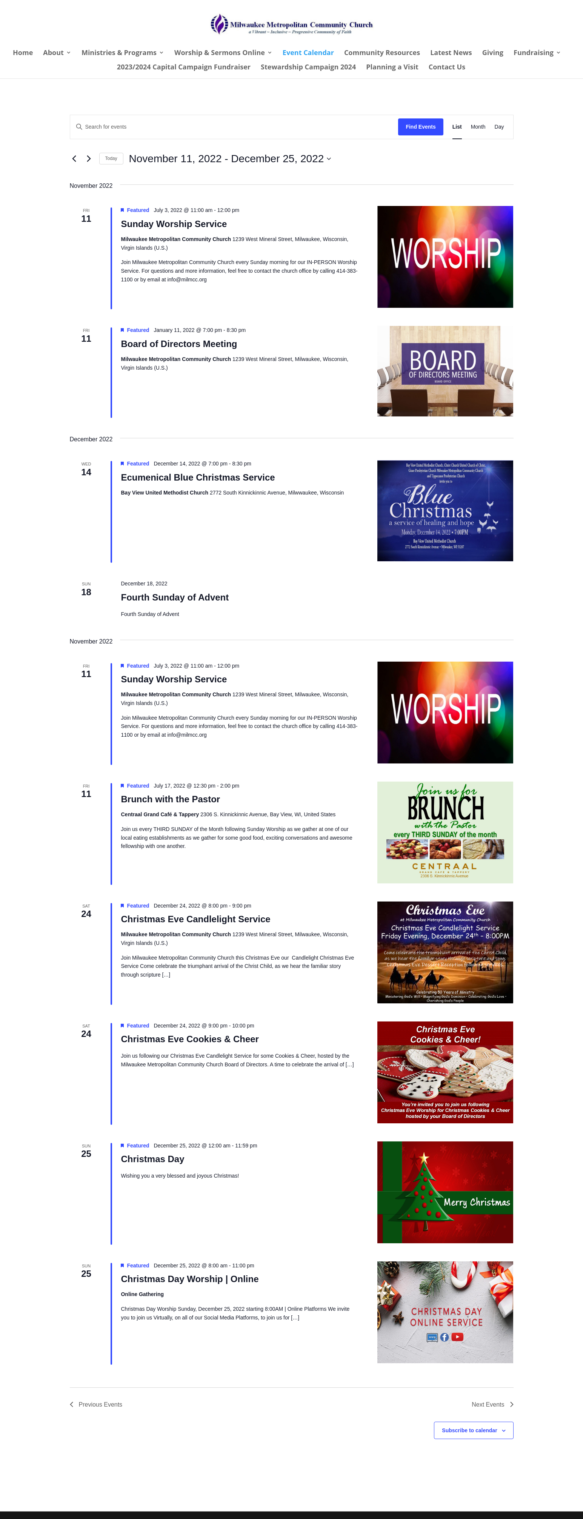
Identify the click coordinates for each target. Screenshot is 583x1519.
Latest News (451, 53)
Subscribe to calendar (469, 1430)
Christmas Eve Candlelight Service (195, 919)
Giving (492, 53)
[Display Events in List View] (457, 127)
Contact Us (447, 67)
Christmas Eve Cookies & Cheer (189, 1039)
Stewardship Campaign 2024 (308, 67)
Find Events (420, 127)
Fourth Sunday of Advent (175, 597)
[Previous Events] (74, 158)
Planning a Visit (392, 67)
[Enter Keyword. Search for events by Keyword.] (234, 127)
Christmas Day (152, 1159)
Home (23, 53)
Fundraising (534, 53)
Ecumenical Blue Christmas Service (198, 477)
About (53, 53)
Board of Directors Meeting (179, 344)
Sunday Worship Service (174, 224)
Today (111, 158)
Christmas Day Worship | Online (189, 1279)
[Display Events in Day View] (499, 127)
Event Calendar (308, 53)
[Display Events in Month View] (478, 127)
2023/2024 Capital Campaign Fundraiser (184, 67)
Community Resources (382, 53)
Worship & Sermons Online (219, 53)
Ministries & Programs (119, 53)
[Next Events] (89, 158)
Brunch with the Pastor (170, 799)
